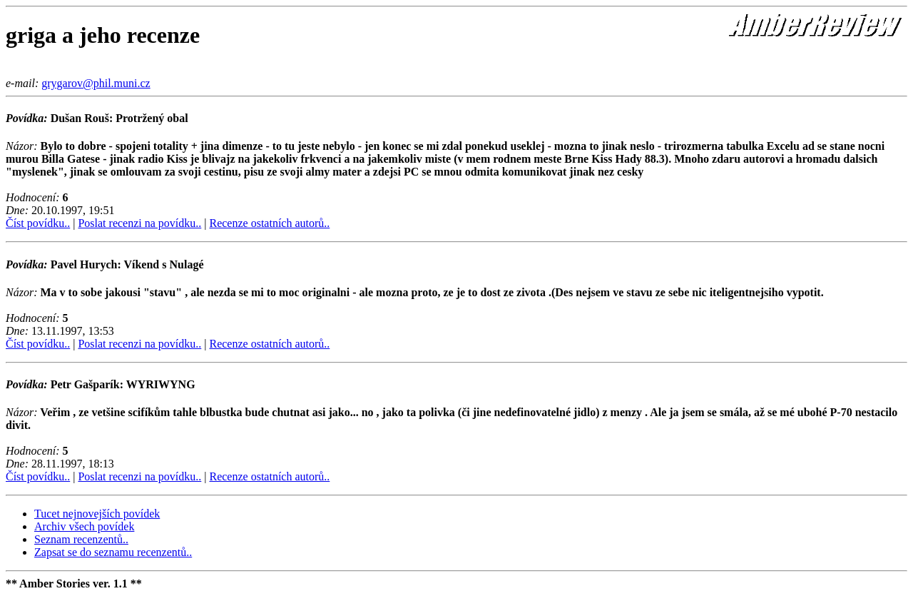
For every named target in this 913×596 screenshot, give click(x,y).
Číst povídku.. (38, 223)
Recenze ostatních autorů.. (269, 223)
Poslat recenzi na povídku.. (139, 223)
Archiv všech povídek (84, 526)
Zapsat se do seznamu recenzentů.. (113, 552)
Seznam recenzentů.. (81, 539)
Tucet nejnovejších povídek (97, 513)
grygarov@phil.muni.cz (95, 83)
